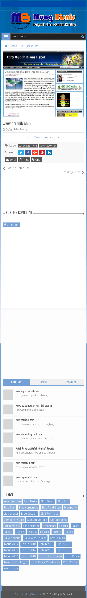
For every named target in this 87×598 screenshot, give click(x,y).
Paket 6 (44, 531)
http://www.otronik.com (43, 137)
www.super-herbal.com (27, 391)
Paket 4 (20, 531)
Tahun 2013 (11, 550)
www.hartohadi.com (25, 463)
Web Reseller (70, 562)
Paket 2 (76, 525)
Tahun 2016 (64, 550)
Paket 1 (63, 525)
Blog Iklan (9, 507)
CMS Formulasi (49, 513)
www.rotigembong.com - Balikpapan (34, 405)
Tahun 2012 (64, 544)
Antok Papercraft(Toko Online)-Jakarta (35, 448)
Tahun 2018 (28, 556)
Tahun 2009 (46, 145)
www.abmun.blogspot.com (29, 434)
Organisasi (49, 525)
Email (11, 159)
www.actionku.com (25, 420)
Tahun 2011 (46, 544)
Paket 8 (69, 531)
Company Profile (14, 519)
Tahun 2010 (28, 544)
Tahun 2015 (46, 550)
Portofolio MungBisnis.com (28, 594)
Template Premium (50, 556)
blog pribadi (11, 513)
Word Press (11, 568)
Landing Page (31, 525)
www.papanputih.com (26, 477)
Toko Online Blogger (16, 562)
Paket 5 (32, 531)
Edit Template (12, 525)
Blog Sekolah (29, 513)
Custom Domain (37, 519)
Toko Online (72, 556)
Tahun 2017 (11, 556)
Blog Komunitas (28, 507)
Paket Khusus (12, 537)
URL (36, 159)
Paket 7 (56, 531)
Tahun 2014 (28, 550)
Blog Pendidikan (51, 507)
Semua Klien (25, 145)
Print (24, 159)
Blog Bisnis (47, 501)
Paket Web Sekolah (35, 537)
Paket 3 (8, 531)
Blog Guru (63, 501)
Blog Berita (30, 501)
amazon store (12, 501)
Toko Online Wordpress (45, 562)
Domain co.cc (58, 519)
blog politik (70, 507)
